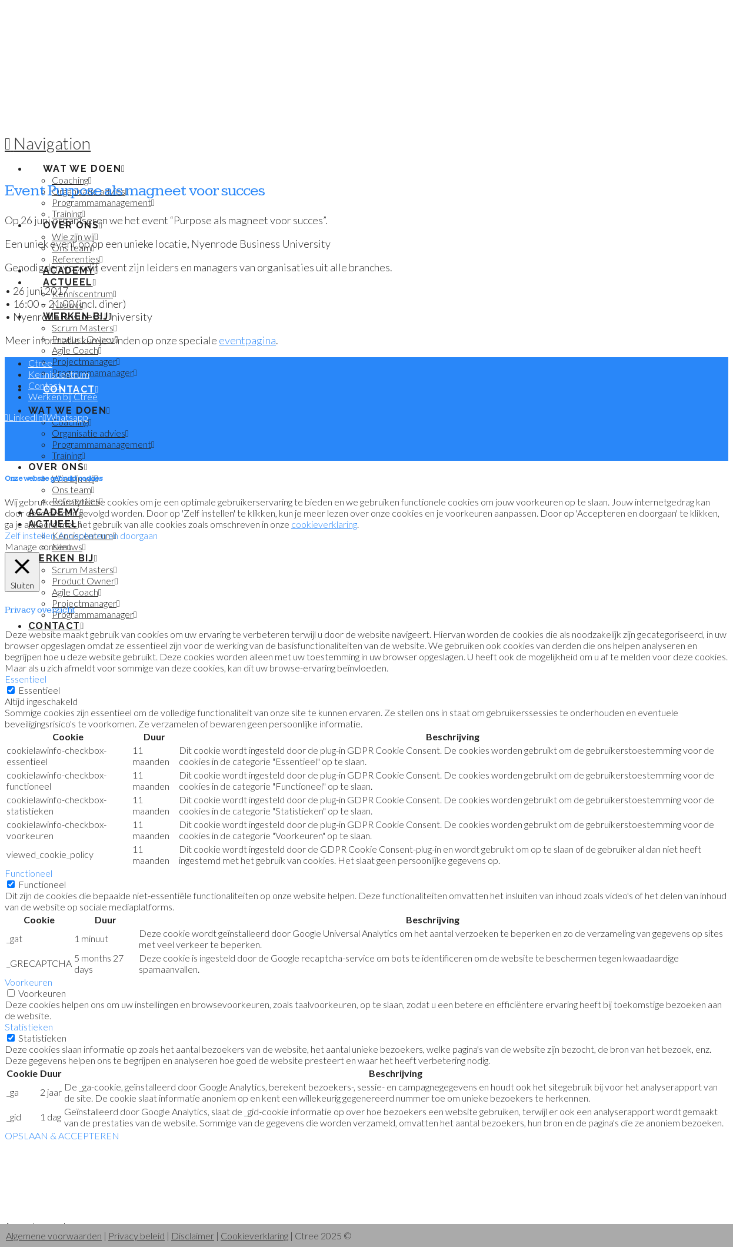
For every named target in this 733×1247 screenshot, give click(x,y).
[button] (48, 143)
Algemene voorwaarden (54, 1235)
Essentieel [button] (25, 678)
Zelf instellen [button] (30, 535)
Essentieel (39, 690)
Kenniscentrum (58, 374)
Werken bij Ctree (63, 396)
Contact (44, 385)
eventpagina (247, 340)
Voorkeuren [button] (28, 981)
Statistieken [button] (29, 1026)
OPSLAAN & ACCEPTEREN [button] (62, 1135)
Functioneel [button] (28, 873)
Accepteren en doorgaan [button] (108, 535)
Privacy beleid (136, 1235)
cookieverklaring (324, 524)
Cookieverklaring (254, 1235)
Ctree (40, 362)
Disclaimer (192, 1235)
